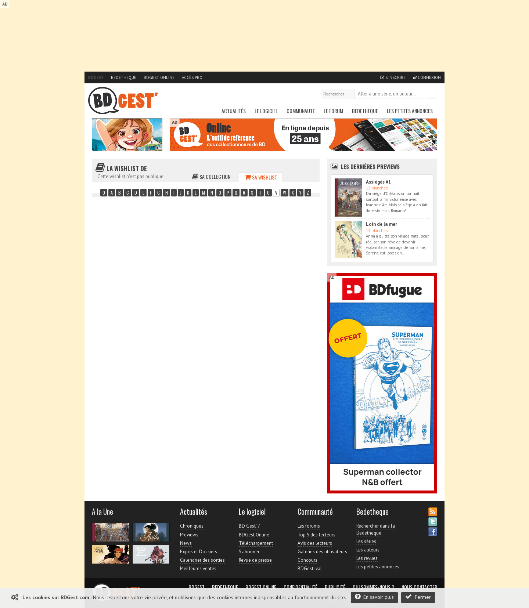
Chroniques (192, 526)
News (186, 543)
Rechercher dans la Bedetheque (375, 529)
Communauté (301, 111)
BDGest (96, 77)
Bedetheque (123, 77)
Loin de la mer (381, 224)
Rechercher (432, 94)
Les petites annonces (410, 111)
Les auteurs (367, 550)
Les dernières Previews (370, 166)
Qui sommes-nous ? (373, 587)
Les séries (366, 541)
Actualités (234, 111)
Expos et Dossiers (198, 552)
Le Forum (333, 111)
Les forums (309, 526)
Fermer (418, 596)
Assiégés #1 (378, 182)
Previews (189, 535)
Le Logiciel (266, 111)
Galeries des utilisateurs (322, 552)
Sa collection (211, 176)
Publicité (335, 587)
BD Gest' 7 (249, 526)
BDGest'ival (310, 568)
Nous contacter (419, 587)
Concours (307, 560)
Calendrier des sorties (202, 560)
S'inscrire (393, 77)
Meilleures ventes (198, 568)
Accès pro (192, 77)
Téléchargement (256, 543)
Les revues (367, 558)
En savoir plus (374, 596)
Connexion (427, 77)
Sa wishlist (261, 177)
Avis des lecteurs (315, 543)
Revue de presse (255, 560)
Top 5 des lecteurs (316, 535)
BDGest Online (159, 77)
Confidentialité (300, 587)
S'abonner (249, 552)
